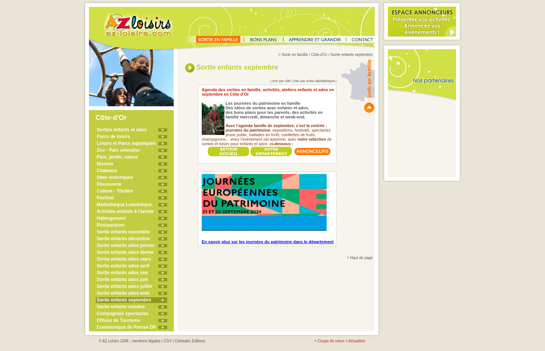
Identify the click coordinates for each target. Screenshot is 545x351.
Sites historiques (115, 177)
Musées (105, 163)
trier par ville (281, 81)
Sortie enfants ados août (123, 293)
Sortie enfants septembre (124, 300)
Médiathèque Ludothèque (124, 204)
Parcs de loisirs (114, 136)
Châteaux (107, 170)
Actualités (357, 341)
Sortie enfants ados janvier (126, 245)
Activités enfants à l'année (125, 211)
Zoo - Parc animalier (118, 150)
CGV (168, 341)
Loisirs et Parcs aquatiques (126, 143)
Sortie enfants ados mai (122, 272)
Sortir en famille (295, 55)
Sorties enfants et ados (122, 129)
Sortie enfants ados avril (123, 266)
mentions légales (146, 341)
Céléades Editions (190, 341)
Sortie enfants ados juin (122, 279)
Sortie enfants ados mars (124, 259)
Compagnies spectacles (123, 313)
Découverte (109, 184)
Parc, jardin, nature (117, 157)
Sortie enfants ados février (125, 252)
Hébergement (111, 218)
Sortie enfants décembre (123, 238)
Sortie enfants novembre (123, 232)
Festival (105, 197)
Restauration (111, 225)
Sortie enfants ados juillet (124, 286)
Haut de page (361, 258)
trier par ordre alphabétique (314, 81)
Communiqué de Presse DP (126, 327)
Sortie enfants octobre (121, 306)
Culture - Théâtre (115, 191)
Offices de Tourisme (118, 320)
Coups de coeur (331, 341)
